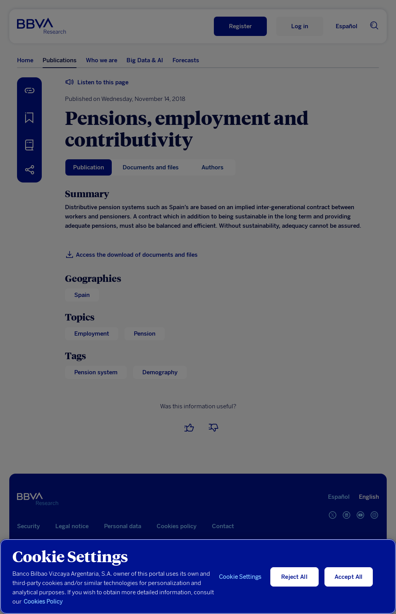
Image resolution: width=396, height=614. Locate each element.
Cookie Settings (240, 576)
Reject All (294, 576)
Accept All (349, 576)
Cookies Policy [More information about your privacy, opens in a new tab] (43, 601)
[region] (198, 576)
